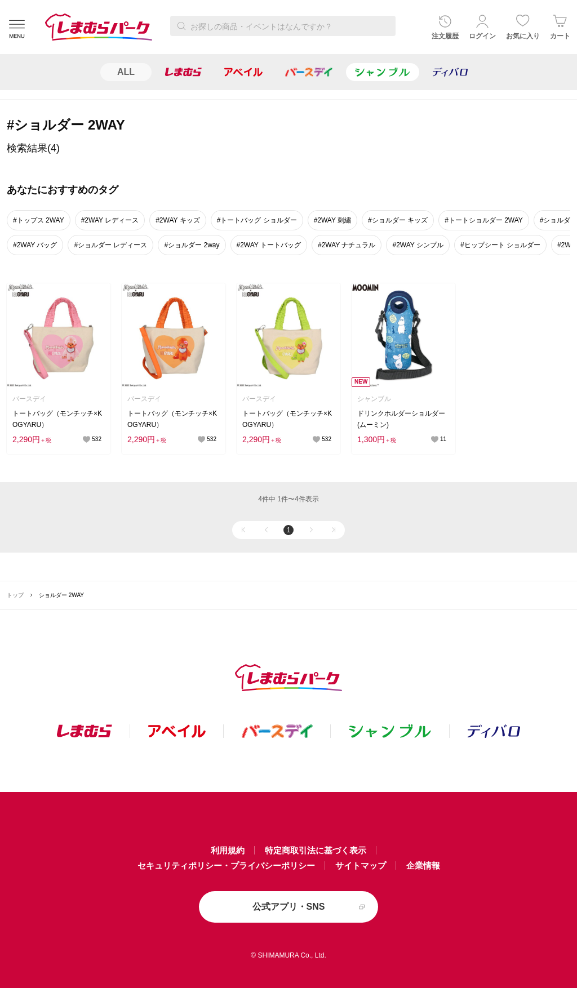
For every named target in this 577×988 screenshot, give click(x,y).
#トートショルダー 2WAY (484, 220)
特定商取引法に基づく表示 (315, 850)
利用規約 (228, 850)
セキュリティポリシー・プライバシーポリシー (226, 865)
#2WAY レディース (110, 220)
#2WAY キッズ (177, 220)
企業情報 (423, 865)
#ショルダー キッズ (398, 220)
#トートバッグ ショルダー (257, 220)
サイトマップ (360, 865)
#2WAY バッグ (35, 245)
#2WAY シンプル (417, 245)
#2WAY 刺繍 (332, 220)
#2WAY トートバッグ (269, 245)
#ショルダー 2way (191, 245)
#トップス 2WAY (38, 220)
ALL (126, 72)
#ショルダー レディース (110, 245)
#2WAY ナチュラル (346, 245)
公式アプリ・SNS (288, 906)
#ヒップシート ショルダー (500, 245)
